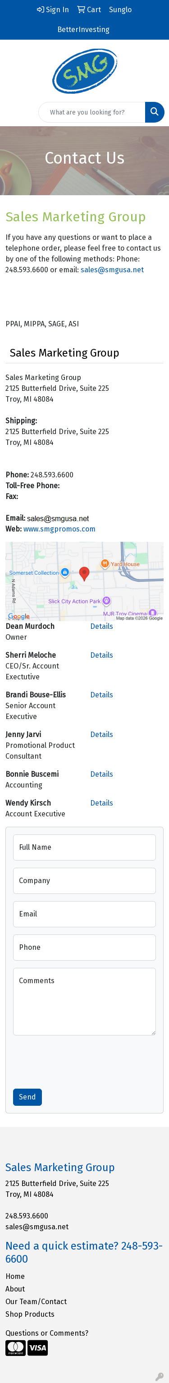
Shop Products (30, 1314)
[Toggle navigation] (14, 112)
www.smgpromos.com (59, 529)
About (15, 1289)
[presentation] (81, 1060)
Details (101, 626)
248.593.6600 (26, 1216)
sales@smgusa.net (112, 270)
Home (15, 1276)
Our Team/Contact (36, 1301)
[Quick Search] (92, 112)
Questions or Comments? (46, 1333)
